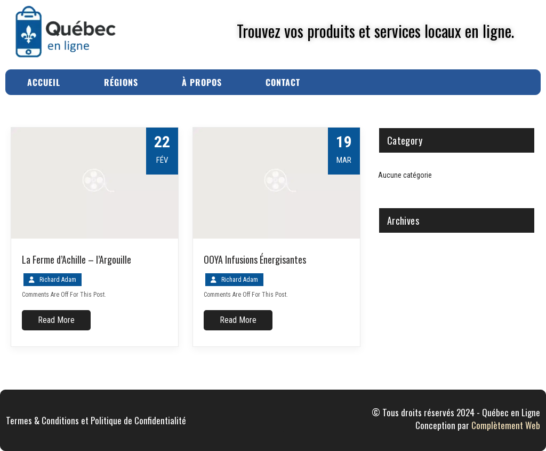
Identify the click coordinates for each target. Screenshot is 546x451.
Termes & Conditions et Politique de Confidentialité (96, 420)
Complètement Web (505, 425)
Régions (121, 82)
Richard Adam (57, 279)
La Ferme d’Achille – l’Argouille (76, 259)
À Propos (202, 82)
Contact (283, 82)
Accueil (43, 82)
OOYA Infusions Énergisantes (255, 259)
